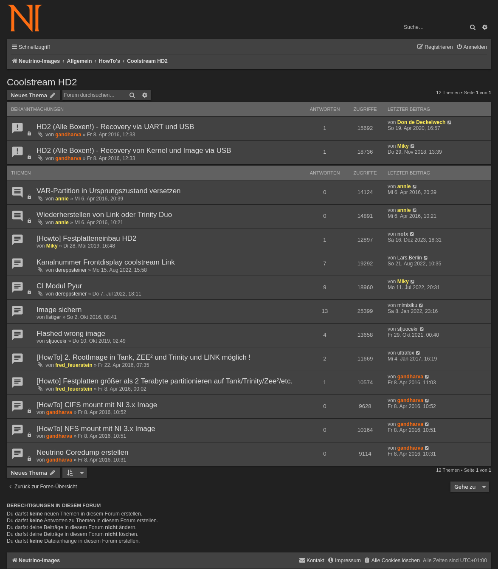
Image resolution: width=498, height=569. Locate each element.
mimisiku (407, 305)
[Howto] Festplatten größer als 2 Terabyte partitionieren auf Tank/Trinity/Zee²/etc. (165, 381)
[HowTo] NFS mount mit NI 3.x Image (96, 429)
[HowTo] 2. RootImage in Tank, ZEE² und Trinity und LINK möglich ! (143, 357)
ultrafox (405, 353)
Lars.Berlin (409, 258)
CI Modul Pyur (59, 286)
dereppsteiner (71, 270)
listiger (53, 317)
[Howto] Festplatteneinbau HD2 (86, 238)
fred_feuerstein (73, 365)
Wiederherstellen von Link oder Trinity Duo (104, 215)
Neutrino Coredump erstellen (83, 452)
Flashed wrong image (71, 334)
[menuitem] (471, 47)
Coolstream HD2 (42, 82)
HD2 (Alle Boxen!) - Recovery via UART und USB (115, 127)
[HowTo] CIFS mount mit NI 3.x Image (97, 405)
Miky (403, 146)
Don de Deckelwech (421, 122)
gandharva (68, 135)
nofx (402, 234)
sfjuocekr (56, 341)
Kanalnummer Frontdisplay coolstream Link (106, 262)
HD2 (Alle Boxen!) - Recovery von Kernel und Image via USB (134, 150)
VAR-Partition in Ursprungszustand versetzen (109, 191)
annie (62, 199)
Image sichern (59, 310)
